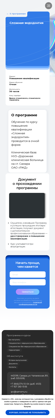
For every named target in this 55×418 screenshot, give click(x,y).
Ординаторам (14, 350)
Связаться (27, 291)
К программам (18, 13)
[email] (28, 274)
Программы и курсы (19, 335)
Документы (13, 364)
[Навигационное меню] (48, 6)
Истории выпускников (18, 360)
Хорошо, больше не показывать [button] (27, 412)
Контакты (12, 367)
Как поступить (14, 340)
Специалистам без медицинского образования (27, 347)
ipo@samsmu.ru (19, 391)
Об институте (15, 356)
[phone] (28, 282)
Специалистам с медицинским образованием (27, 343)
